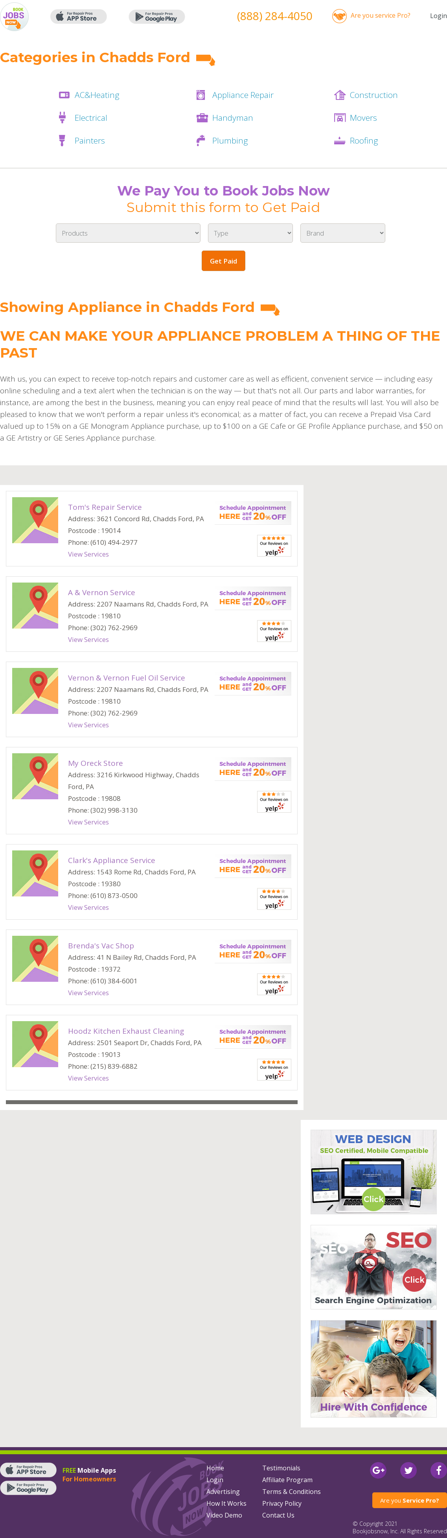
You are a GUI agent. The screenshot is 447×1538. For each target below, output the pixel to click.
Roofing (364, 140)
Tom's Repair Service (105, 507)
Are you (409, 1500)
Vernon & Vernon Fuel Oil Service (126, 678)
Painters (90, 140)
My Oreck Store (95, 763)
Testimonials (281, 1468)
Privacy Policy (282, 1503)
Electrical (91, 117)
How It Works (226, 1503)
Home (215, 1468)
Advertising (223, 1491)
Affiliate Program (287, 1479)
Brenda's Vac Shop (101, 946)
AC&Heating (97, 94)
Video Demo (224, 1515)
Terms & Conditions (291, 1491)
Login (438, 15)
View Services (88, 554)
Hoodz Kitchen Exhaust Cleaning (126, 1031)
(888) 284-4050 (275, 15)
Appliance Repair (243, 94)
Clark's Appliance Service (111, 860)
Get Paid (223, 261)
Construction (374, 94)
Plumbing (230, 140)
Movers (363, 117)
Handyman (232, 117)
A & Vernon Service (101, 592)
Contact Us (278, 1515)
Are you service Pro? (380, 15)
